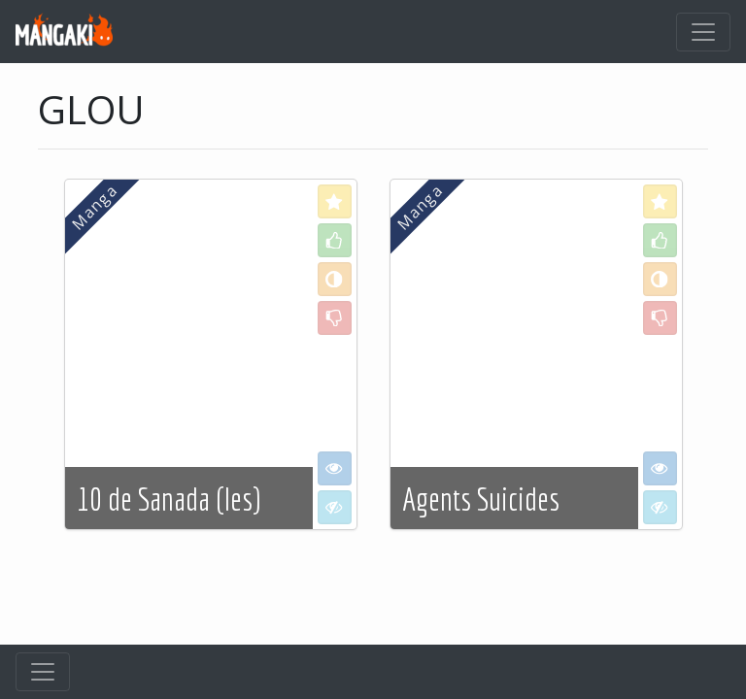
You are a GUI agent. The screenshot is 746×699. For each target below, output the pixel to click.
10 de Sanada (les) (168, 499)
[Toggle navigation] (703, 32)
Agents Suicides (481, 499)
